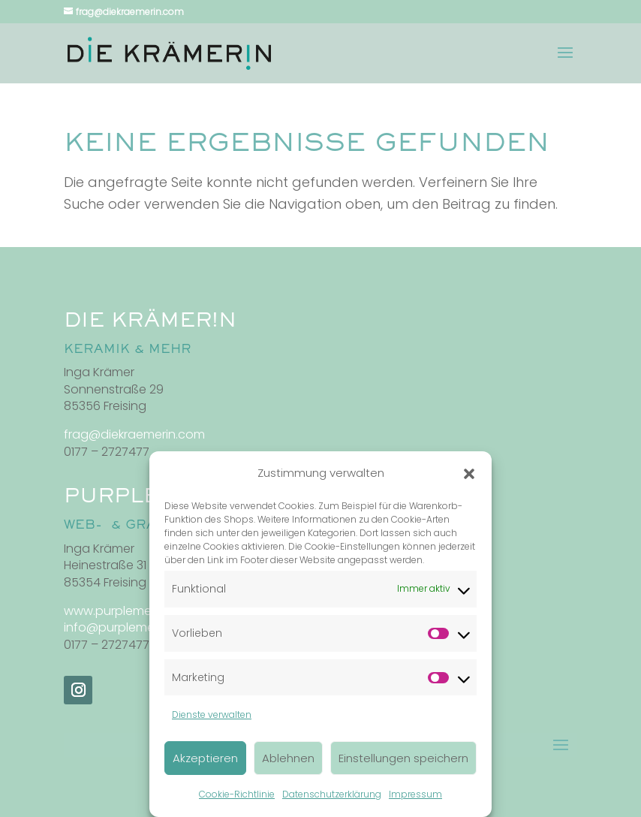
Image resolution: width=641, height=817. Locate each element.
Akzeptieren (205, 758)
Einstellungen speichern (403, 758)
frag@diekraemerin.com (134, 434)
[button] (469, 473)
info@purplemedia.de (127, 627)
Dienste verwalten (211, 714)
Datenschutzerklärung (331, 794)
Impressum (415, 794)
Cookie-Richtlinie (237, 794)
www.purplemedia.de (126, 611)
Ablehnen (288, 758)
